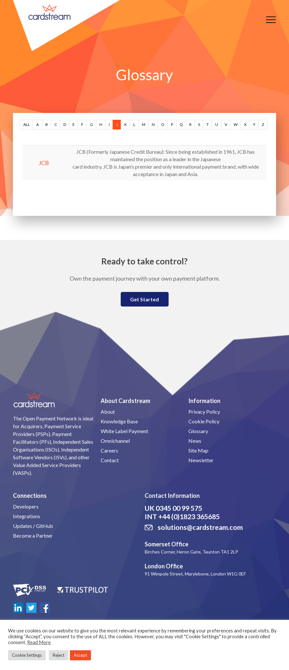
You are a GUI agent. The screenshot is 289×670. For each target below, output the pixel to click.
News (194, 441)
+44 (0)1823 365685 (189, 516)
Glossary (198, 431)
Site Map (198, 450)
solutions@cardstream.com (200, 527)
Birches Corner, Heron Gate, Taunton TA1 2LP (191, 551)
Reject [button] (58, 655)
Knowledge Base (119, 421)
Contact (110, 460)
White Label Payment (124, 431)
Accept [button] (80, 655)
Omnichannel (115, 441)
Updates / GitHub (33, 526)
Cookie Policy (203, 421)
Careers (109, 450)
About (108, 411)
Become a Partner (33, 535)
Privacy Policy (204, 411)
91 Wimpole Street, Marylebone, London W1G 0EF (195, 573)
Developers (26, 506)
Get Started (144, 299)
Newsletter (201, 460)
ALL (26, 124)
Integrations (26, 516)
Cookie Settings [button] (27, 655)
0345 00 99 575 (179, 508)
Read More (39, 642)
